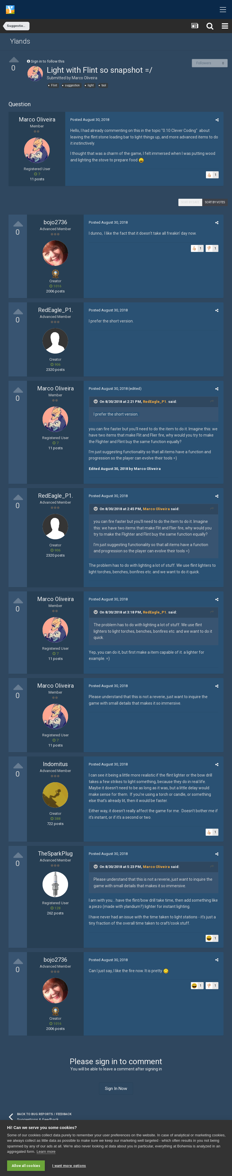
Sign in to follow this (47, 61)
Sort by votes (215, 202)
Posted (88, 119)
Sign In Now (116, 1088)
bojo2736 (55, 222)
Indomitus (55, 764)
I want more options (69, 1166)
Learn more (46, 1152)
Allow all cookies (26, 1166)
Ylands (20, 41)
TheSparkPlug (55, 853)
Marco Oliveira (84, 78)
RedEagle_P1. (55, 310)
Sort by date (190, 202)
